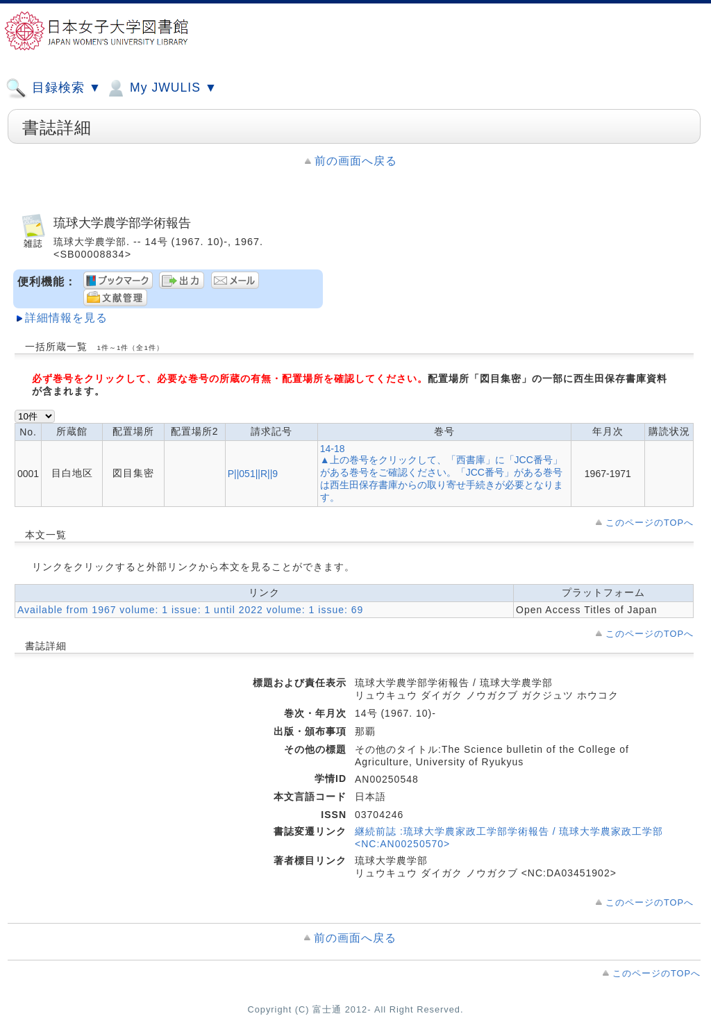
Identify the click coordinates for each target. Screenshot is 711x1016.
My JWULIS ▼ (161, 88)
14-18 (332, 448)
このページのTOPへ (649, 522)
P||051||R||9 (253, 473)
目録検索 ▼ (53, 88)
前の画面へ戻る (356, 161)
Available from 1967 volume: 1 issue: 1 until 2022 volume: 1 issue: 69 (190, 609)
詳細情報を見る (66, 318)
